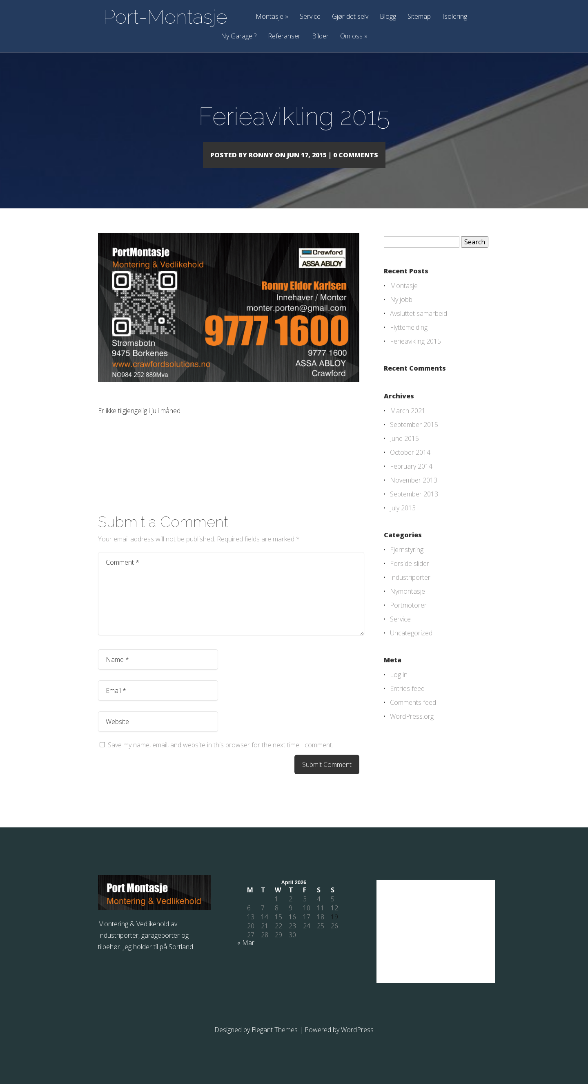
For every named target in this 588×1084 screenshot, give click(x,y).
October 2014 (410, 464)
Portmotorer (408, 616)
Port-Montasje (165, 17)
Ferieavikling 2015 (415, 353)
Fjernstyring (406, 561)
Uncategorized (411, 644)
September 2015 (414, 436)
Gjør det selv (350, 17)
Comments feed (413, 714)
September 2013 (414, 505)
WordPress (357, 1041)
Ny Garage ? (238, 36)
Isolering (454, 17)
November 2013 (413, 491)
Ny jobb (401, 311)
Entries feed (407, 700)
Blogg (388, 17)
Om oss (354, 36)
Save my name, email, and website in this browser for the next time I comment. (220, 756)
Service (310, 17)
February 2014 (411, 478)
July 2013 (403, 519)
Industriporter (410, 589)
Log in (399, 686)
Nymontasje (407, 603)
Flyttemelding (409, 339)
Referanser (284, 36)
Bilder (320, 36)
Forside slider (409, 575)
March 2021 (407, 422)
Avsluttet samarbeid (418, 325)
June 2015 (404, 450)
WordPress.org (412, 728)
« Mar (245, 954)
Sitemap (419, 17)
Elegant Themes (275, 1041)
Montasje (272, 17)
